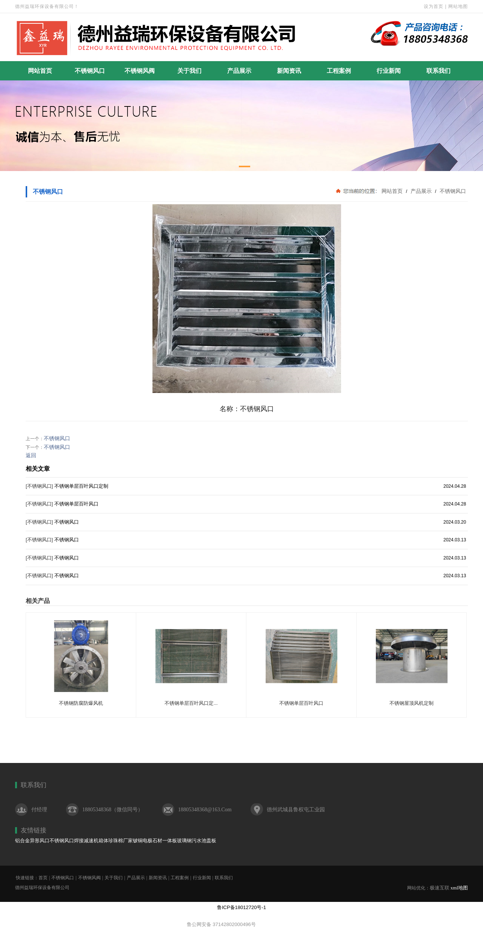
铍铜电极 (142, 840)
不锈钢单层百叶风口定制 (81, 486)
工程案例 (339, 71)
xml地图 (459, 888)
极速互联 (439, 888)
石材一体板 (164, 840)
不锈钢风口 (90, 71)
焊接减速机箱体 (91, 840)
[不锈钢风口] (39, 486)
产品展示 (239, 71)
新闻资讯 (289, 71)
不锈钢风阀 (140, 71)
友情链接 (33, 830)
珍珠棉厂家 (120, 840)
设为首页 (433, 6)
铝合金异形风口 (32, 840)
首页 (43, 877)
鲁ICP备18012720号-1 (241, 907)
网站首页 (40, 71)
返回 (31, 455)
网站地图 (458, 6)
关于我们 (189, 71)
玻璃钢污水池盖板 (196, 840)
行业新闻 (389, 71)
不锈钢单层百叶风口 (76, 504)
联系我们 (438, 71)
